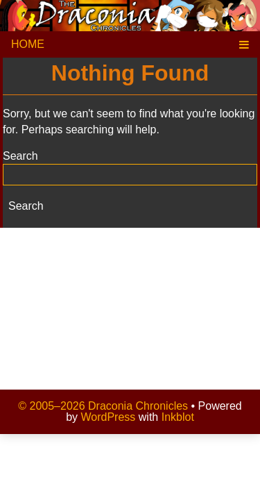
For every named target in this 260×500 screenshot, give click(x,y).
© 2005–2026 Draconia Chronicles (103, 406)
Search (20, 156)
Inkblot (178, 417)
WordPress (108, 417)
